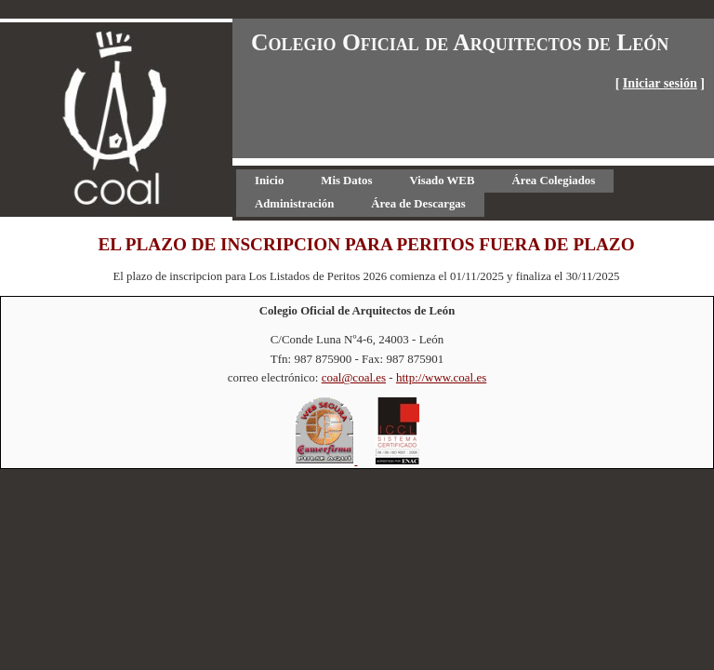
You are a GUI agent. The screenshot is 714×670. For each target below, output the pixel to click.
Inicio (269, 180)
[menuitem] (269, 181)
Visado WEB (441, 180)
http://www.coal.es (441, 377)
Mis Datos (346, 180)
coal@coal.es (354, 377)
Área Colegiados (553, 180)
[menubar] (473, 193)
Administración (294, 203)
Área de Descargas (418, 203)
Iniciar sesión (660, 82)
